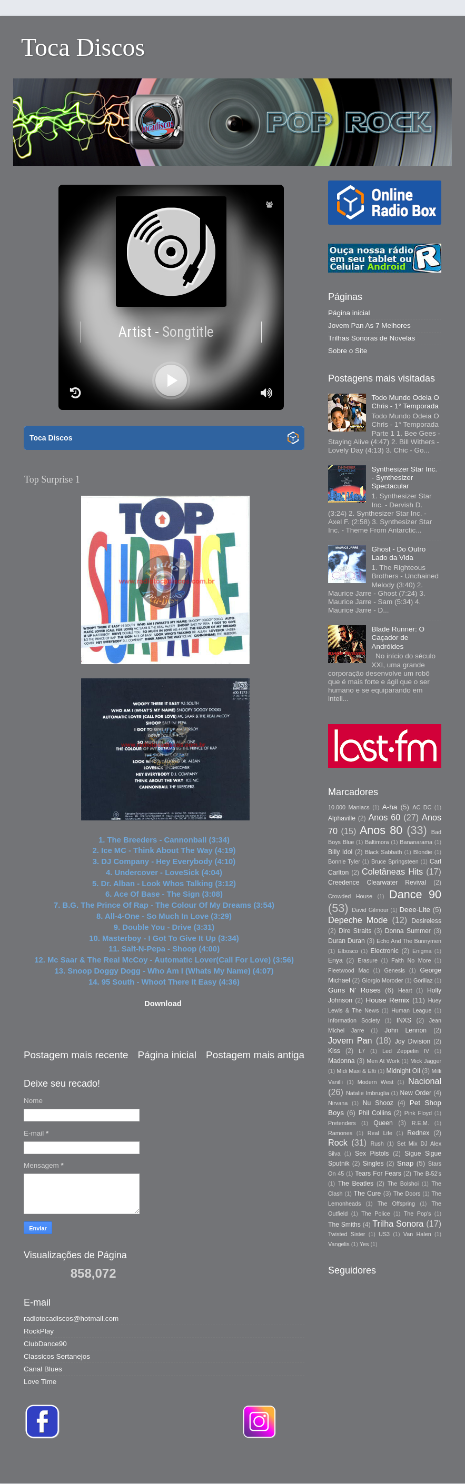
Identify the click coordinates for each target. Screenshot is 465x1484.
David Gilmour (370, 910)
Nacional (424, 1081)
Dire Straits (355, 931)
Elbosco (348, 951)
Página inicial (167, 1054)
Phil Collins (375, 1113)
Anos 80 (381, 830)
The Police (375, 1213)
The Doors (406, 1193)
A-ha (390, 807)
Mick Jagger (425, 1061)
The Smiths (344, 1224)
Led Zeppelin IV (405, 1051)
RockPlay (39, 1331)
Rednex (418, 1133)
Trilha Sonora (397, 1223)
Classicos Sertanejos (57, 1356)
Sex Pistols (372, 1153)
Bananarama (416, 842)
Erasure (368, 960)
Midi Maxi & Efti (356, 1071)
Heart (405, 990)
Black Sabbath (383, 852)
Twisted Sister (346, 1234)
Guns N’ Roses (354, 990)
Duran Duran (346, 941)
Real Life (380, 1133)
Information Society (354, 1020)
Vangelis (339, 1244)
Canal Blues (43, 1369)
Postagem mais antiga (255, 1054)
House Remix (387, 1000)
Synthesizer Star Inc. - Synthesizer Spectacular (404, 477)
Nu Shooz (378, 1103)
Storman (305, 1463)
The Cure (367, 1193)
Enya (335, 960)
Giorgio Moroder (382, 980)
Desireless (426, 921)
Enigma (422, 951)
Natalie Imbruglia (367, 1093)
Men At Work (383, 1061)
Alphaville (341, 818)
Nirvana (338, 1103)
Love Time (40, 1382)
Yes (364, 1244)
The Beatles (355, 1183)
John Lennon (405, 1030)
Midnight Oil (403, 1071)
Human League (411, 1010)
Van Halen (417, 1234)
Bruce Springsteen (395, 861)
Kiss (334, 1051)
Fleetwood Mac (348, 970)
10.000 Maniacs (349, 807)
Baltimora (377, 842)
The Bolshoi (403, 1183)
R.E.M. (420, 1123)
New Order (415, 1093)
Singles (373, 1163)
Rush (377, 1143)
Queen (382, 1123)
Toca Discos (83, 47)
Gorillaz (423, 980)
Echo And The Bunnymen (409, 941)
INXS (404, 1020)
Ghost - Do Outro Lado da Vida (398, 553)
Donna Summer (408, 931)
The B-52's (427, 1173)
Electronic (385, 951)
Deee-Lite (414, 910)
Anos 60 (385, 817)
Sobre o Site (347, 351)
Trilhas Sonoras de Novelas (371, 338)
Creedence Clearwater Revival (377, 882)
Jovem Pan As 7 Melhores (369, 325)
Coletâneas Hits (392, 871)
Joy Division (412, 1041)
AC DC (421, 807)
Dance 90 (415, 894)
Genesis (394, 970)
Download (163, 1003)
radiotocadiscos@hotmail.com (71, 1318)
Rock (338, 1142)
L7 (362, 1051)
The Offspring (396, 1203)
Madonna (341, 1061)
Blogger (381, 1463)
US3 (384, 1234)
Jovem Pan (350, 1040)
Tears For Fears (378, 1173)
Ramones (340, 1133)
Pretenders (342, 1123)
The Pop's (417, 1213)
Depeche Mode (358, 920)
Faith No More (411, 960)
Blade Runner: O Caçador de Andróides (397, 637)
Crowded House (350, 896)
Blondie (422, 852)
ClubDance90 (45, 1344)
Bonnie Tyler (344, 861)
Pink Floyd (418, 1113)
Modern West (375, 1082)
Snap (405, 1163)
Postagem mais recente (76, 1054)
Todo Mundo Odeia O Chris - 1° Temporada (405, 402)
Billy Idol (340, 852)
